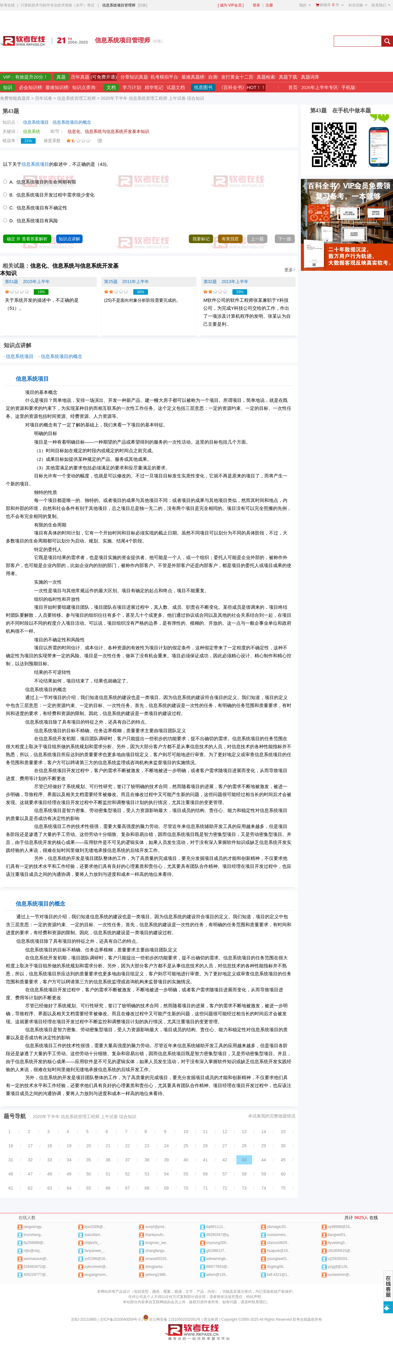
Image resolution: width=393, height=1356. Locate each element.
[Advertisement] (257, 41)
